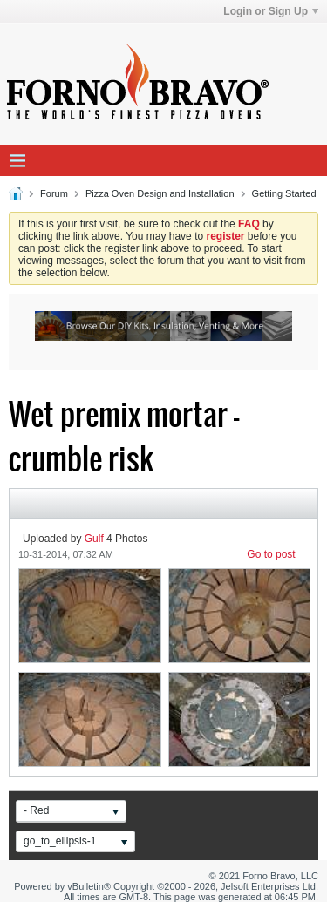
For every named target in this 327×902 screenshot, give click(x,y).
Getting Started (284, 193)
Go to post (271, 554)
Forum (54, 193)
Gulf (94, 538)
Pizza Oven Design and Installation (160, 193)
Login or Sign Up (270, 11)
